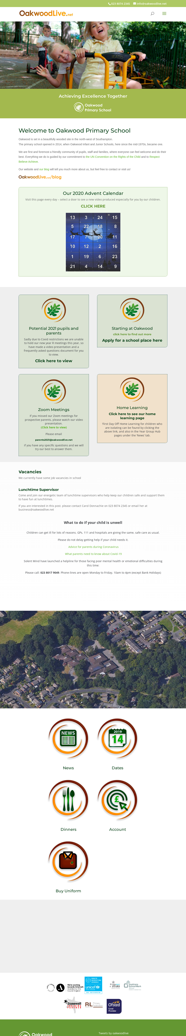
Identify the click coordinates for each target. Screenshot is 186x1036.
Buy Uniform (68, 891)
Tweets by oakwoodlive (114, 1033)
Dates (117, 768)
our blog (44, 169)
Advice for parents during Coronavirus (93, 547)
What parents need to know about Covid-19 (93, 554)
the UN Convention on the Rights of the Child (113, 156)
